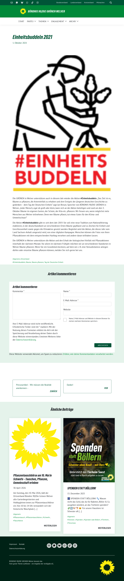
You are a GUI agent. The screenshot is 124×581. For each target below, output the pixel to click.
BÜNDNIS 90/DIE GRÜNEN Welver (46, 11)
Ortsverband (25, 259)
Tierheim (105, 520)
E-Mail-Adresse (70, 300)
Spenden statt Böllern (92, 520)
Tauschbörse (18, 521)
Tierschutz (72, 523)
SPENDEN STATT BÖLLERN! (81, 488)
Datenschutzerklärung (26, 339)
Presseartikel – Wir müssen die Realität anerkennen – (36, 388)
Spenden (79, 520)
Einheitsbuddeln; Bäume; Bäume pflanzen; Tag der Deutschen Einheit (38, 262)
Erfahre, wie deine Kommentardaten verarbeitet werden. (88, 354)
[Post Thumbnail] (35, 443)
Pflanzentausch (19, 517)
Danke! (87, 386)
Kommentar (18, 291)
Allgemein (16, 259)
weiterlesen (50, 525)
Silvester (71, 520)
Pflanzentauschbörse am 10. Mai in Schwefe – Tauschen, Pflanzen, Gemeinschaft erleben (32, 479)
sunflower (26, 564)
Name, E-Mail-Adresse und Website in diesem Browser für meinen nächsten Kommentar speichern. (89, 319)
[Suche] (108, 2)
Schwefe (47, 517)
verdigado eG (48, 564)
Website (67, 309)
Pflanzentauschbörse (34, 517)
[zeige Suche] (111, 2)
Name (66, 291)
